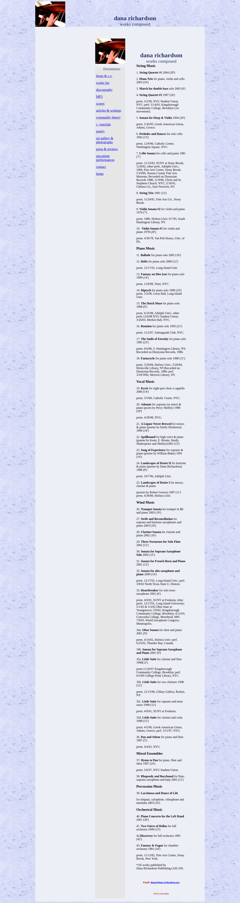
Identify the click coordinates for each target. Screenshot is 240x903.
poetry (100, 131)
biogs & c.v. (104, 76)
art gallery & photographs (104, 140)
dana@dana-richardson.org (165, 882)
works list (102, 83)
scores (100, 104)
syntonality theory (108, 117)
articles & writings (108, 110)
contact (101, 167)
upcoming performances (105, 158)
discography (104, 90)
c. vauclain (103, 124)
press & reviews (107, 149)
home (100, 174)
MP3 (99, 97)
